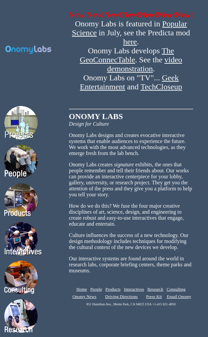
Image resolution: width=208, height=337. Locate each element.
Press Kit (154, 296)
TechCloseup (161, 86)
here (130, 41)
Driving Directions (121, 296)
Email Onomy (179, 296)
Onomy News (85, 296)
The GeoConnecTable (127, 55)
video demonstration (144, 64)
